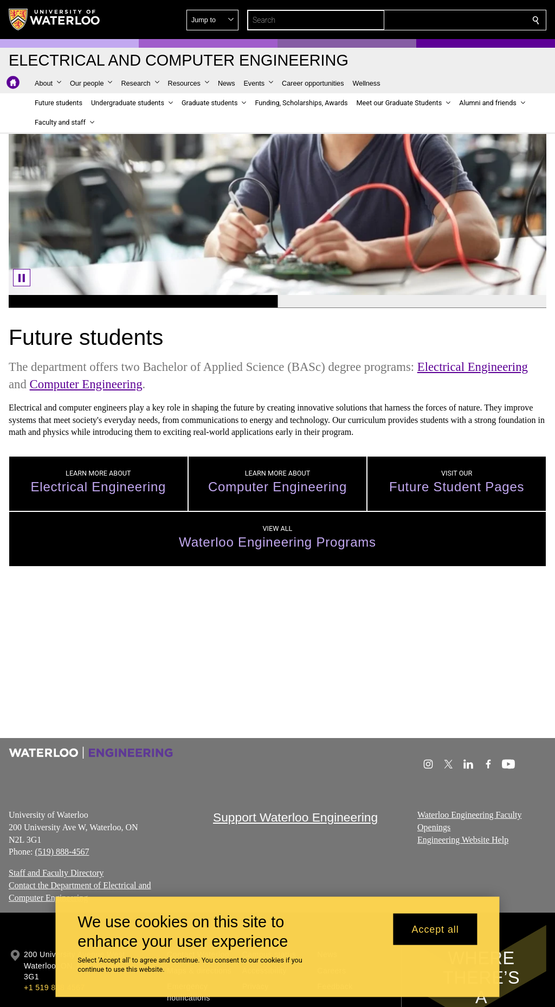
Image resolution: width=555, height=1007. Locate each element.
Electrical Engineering (472, 367)
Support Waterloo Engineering (295, 817)
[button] (457, 20)
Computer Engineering (86, 384)
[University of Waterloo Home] (55, 19)
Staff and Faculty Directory (56, 872)
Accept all (435, 928)
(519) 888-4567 (62, 851)
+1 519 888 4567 (54, 987)
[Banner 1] (143, 301)
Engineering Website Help (462, 839)
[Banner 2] (412, 301)
